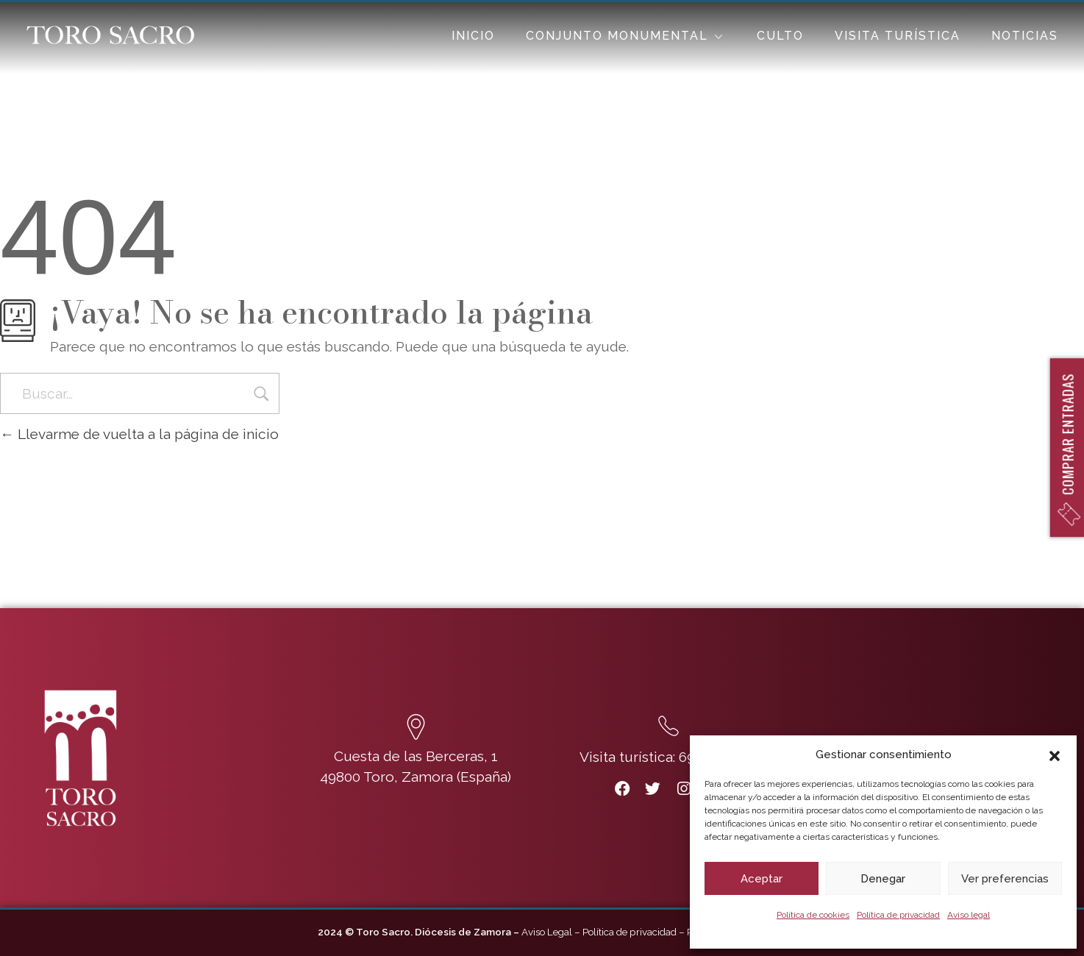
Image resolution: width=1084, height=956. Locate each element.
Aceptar (761, 878)
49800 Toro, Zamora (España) (415, 776)
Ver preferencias (1005, 878)
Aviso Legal (546, 932)
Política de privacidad (898, 915)
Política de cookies (813, 915)
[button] (1054, 754)
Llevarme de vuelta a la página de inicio (139, 434)
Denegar (882, 878)
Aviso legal (968, 915)
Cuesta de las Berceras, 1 (416, 756)
